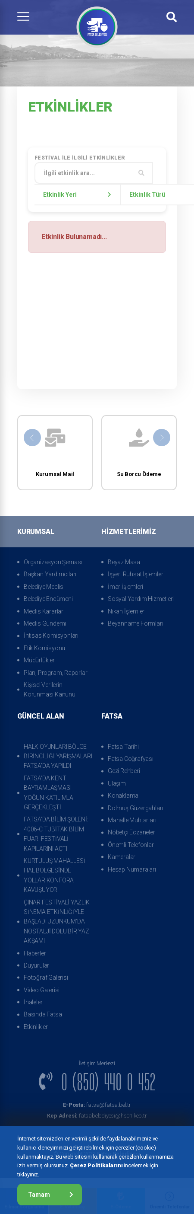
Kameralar (121, 856)
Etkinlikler (36, 1026)
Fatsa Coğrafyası (130, 758)
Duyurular (36, 965)
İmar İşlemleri (125, 586)
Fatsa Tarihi (123, 746)
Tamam (50, 1194)
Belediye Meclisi (44, 586)
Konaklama (123, 795)
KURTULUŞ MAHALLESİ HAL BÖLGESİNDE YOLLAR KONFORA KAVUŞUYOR (54, 875)
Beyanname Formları (135, 623)
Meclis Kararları (44, 611)
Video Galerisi (41, 990)
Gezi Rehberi (124, 770)
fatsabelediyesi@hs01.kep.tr (97, 1115)
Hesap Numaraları (132, 869)
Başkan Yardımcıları (50, 574)
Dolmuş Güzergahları (135, 808)
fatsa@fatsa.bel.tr (97, 1105)
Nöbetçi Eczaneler (131, 832)
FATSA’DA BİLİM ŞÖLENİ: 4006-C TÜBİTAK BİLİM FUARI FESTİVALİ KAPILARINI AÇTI (56, 834)
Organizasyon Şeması (53, 562)
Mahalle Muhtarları (132, 820)
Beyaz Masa (124, 562)
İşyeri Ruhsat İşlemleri (136, 574)
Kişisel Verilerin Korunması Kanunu (49, 689)
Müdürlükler (39, 660)
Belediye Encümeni (48, 598)
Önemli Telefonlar (131, 844)
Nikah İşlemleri (127, 611)
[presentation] (32, 437)
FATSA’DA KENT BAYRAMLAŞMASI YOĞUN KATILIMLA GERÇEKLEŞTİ (48, 793)
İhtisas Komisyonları (51, 635)
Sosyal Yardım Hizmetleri (141, 598)
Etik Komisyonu (44, 648)
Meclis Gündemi (45, 623)
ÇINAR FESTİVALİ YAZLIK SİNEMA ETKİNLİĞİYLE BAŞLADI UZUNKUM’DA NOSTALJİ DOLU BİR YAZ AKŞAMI (57, 922)
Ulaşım (117, 783)
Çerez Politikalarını (96, 1165)
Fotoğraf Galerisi (46, 977)
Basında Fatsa (43, 1014)
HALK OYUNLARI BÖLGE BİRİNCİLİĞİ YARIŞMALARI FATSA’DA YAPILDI (58, 756)
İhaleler (33, 1002)
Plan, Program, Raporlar (55, 672)
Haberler (35, 953)
